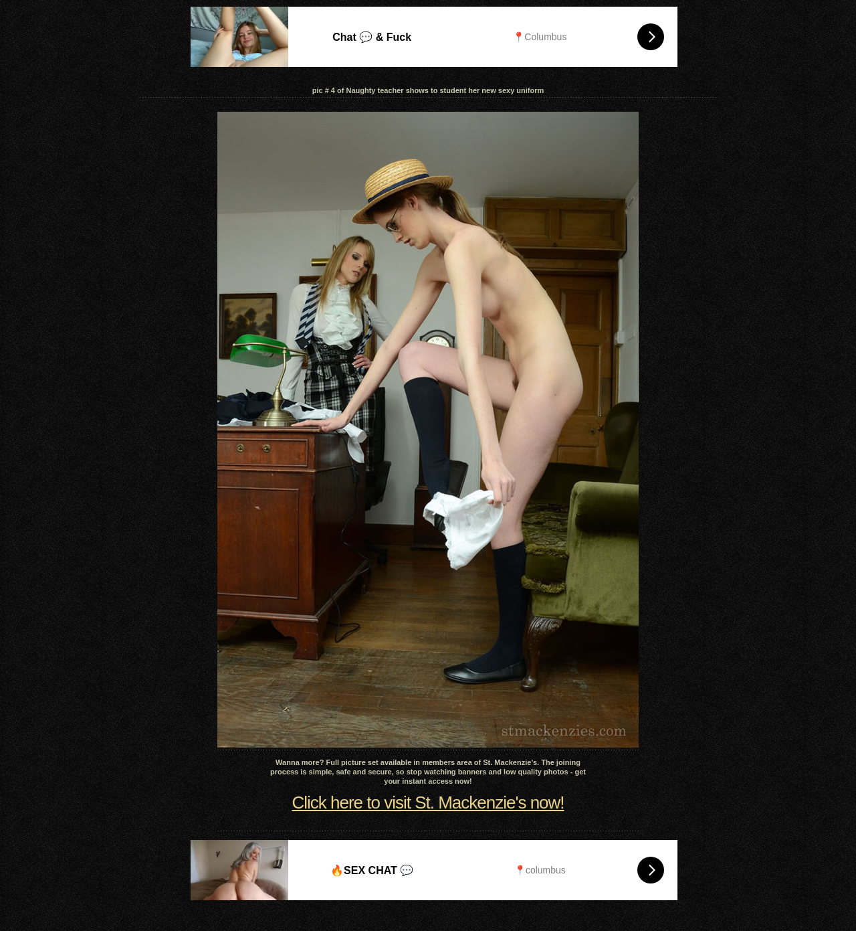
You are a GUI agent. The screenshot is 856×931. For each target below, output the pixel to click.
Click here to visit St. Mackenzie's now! (428, 802)
